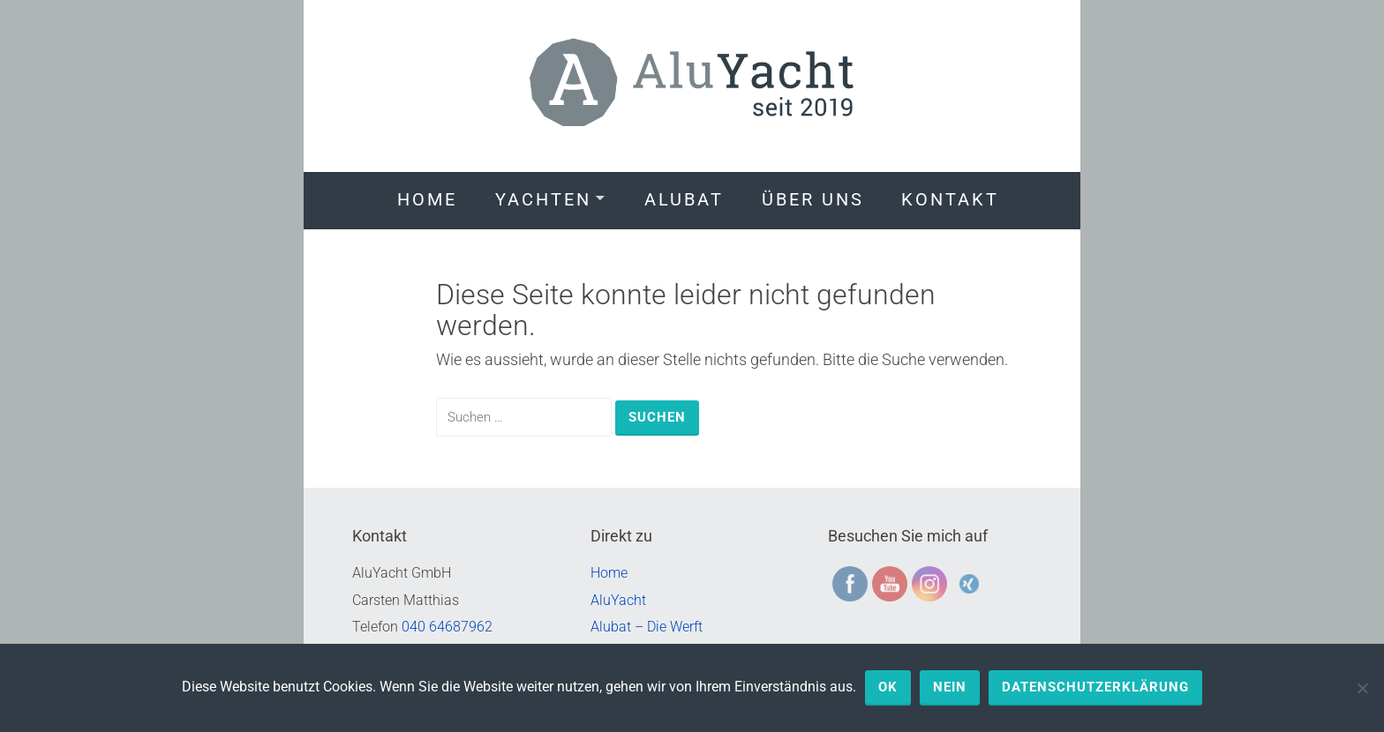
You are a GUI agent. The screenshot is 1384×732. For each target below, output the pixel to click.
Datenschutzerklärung (1095, 687)
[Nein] (1362, 688)
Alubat (684, 199)
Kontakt (950, 199)
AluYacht (618, 600)
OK (888, 687)
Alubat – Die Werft (646, 626)
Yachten (543, 199)
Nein (950, 687)
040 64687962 (447, 626)
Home (427, 199)
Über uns (813, 199)
